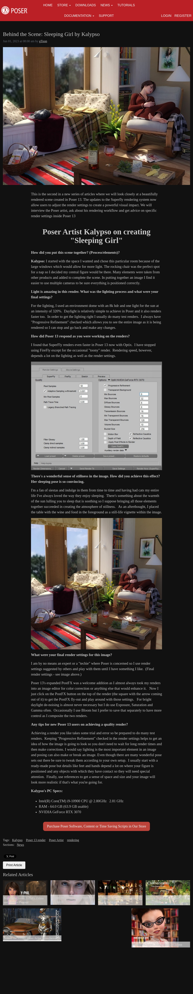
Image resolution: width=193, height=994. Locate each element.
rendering (73, 840)
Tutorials (126, 5)
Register (182, 16)
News (105, 5)
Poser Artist (56, 840)
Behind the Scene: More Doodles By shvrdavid (72, 899)
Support (106, 15)
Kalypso (17, 840)
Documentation (77, 15)
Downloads (85, 5)
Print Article (14, 865)
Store (62, 5)
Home (48, 5)
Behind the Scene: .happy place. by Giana (157, 944)
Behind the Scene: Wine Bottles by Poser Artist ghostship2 (119, 900)
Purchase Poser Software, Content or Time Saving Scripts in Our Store (96, 826)
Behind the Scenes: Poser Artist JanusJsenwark (32, 938)
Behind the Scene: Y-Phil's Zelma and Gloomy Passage (23, 900)
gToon (43, 41)
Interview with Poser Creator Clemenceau (163, 900)
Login (166, 16)
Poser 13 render (35, 840)
